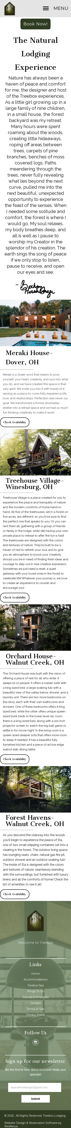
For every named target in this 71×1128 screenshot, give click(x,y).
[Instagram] (36, 1042)
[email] (34, 1087)
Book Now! (35, 24)
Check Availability (14, 422)
